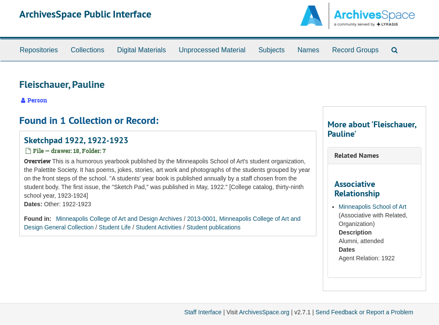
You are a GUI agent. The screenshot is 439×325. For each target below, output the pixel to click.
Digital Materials (141, 50)
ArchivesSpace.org (264, 312)
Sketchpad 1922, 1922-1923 (76, 140)
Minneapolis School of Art (372, 206)
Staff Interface (203, 312)
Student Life (115, 227)
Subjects (272, 50)
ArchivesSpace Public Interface (85, 14)
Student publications (213, 227)
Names (308, 50)
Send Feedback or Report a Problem (364, 312)
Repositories (39, 50)
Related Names (356, 155)
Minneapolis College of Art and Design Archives (119, 218)
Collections (87, 50)
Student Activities (159, 227)
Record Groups (355, 50)
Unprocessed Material (212, 50)
